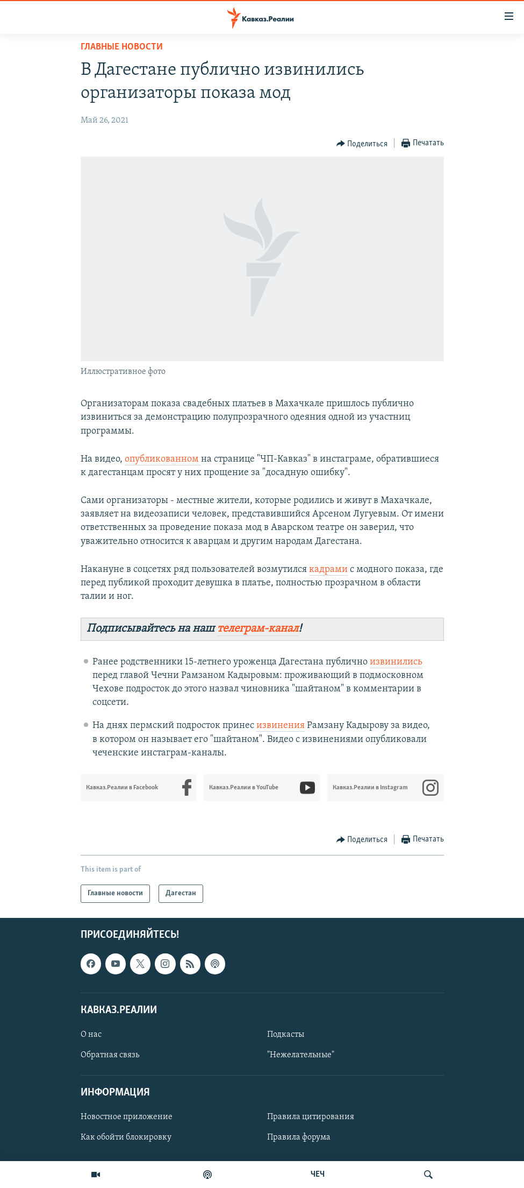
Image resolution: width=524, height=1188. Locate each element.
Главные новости (122, 47)
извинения (280, 725)
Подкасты (285, 1034)
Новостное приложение (127, 1117)
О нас (91, 1034)
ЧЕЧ (318, 1174)
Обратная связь (110, 1055)
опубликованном (163, 459)
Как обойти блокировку (126, 1137)
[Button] (362, 144)
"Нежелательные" (300, 1055)
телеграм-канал (257, 628)
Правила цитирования (310, 1117)
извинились (396, 662)
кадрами (328, 569)
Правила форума (299, 1137)
